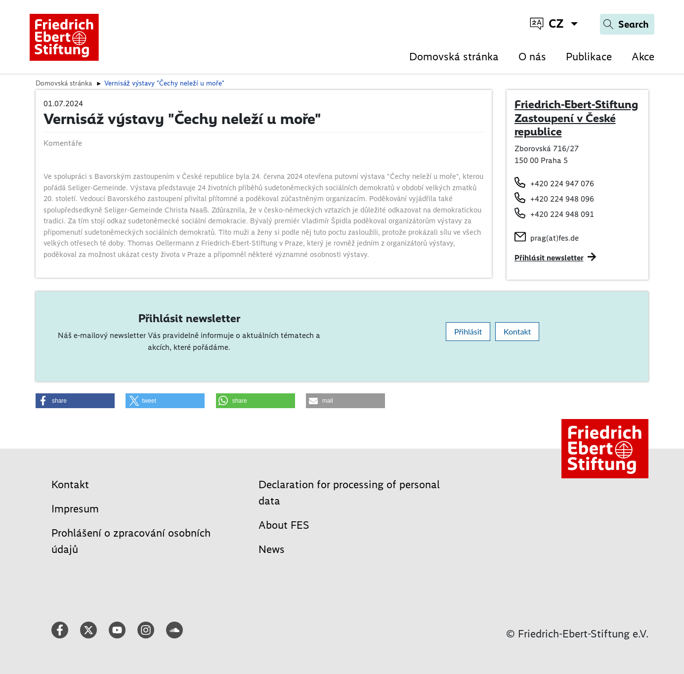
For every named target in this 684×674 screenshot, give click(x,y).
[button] (75, 400)
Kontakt (517, 331)
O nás (532, 56)
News (271, 549)
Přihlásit (468, 331)
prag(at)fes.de (554, 238)
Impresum (75, 508)
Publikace (589, 56)
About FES (283, 525)
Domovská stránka (454, 56)
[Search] (627, 24)
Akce (643, 56)
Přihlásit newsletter (549, 257)
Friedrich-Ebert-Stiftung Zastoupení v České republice (576, 117)
